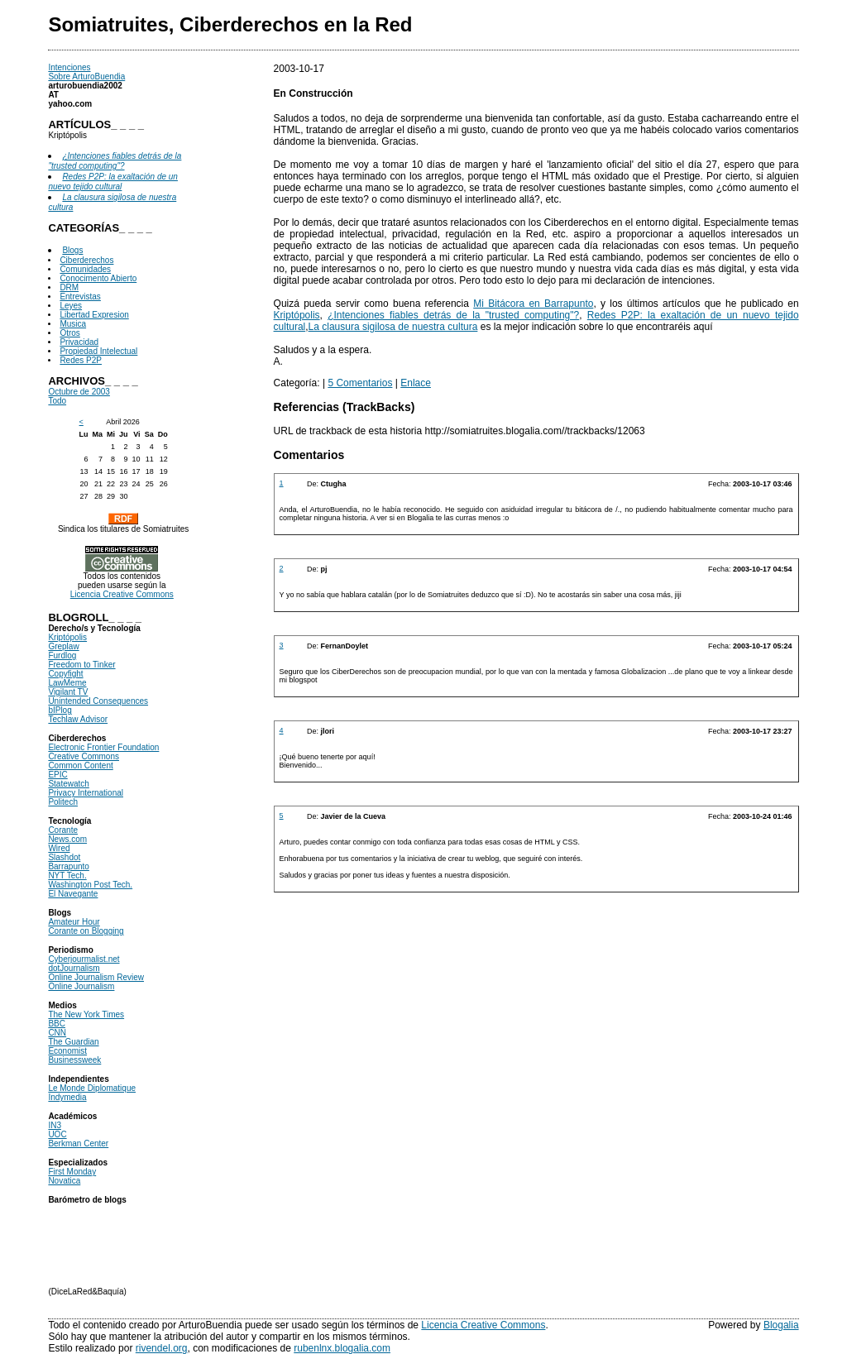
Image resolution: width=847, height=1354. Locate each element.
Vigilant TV (68, 691)
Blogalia (781, 1325)
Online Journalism (81, 986)
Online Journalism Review (96, 977)
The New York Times (86, 1014)
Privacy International (85, 792)
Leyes (71, 305)
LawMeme (67, 682)
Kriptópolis (67, 637)
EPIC (57, 774)
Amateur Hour (73, 921)
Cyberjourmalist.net (83, 959)
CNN (57, 1032)
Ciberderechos (86, 260)
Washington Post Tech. (90, 884)
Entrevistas (80, 296)
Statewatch (68, 783)
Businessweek (74, 1060)
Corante (63, 830)
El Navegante (73, 893)
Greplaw (63, 646)
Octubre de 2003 (79, 391)
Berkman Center (78, 1143)
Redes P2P (81, 360)
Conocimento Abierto (98, 278)
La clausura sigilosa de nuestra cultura (393, 327)
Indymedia (67, 1097)
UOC (57, 1134)
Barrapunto (68, 866)
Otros (69, 332)
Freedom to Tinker (81, 664)
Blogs (72, 250)
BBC (56, 1023)
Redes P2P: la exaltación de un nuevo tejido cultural (113, 181)
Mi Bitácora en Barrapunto (533, 303)
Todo (57, 400)
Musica (73, 323)
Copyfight (65, 673)
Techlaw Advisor (78, 719)
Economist (67, 1050)
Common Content (80, 765)
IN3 (54, 1125)
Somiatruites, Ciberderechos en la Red (230, 24)
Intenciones (69, 67)
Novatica (64, 1180)
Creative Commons (83, 756)
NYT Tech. (67, 875)
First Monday (72, 1171)
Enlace (415, 383)
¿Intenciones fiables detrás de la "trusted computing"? (453, 315)
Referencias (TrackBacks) (344, 407)
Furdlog (62, 655)
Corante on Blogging (85, 930)
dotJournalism (73, 968)
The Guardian (73, 1041)
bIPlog (59, 710)
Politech (63, 801)
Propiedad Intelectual (98, 351)
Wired (58, 848)
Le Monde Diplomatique (92, 1088)
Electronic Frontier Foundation (103, 747)
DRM (69, 287)
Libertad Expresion (94, 314)
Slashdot (64, 857)
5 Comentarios (360, 383)
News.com (67, 839)
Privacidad (79, 342)
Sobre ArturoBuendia (86, 76)
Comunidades (85, 269)
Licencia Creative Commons (122, 594)
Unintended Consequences (98, 701)
